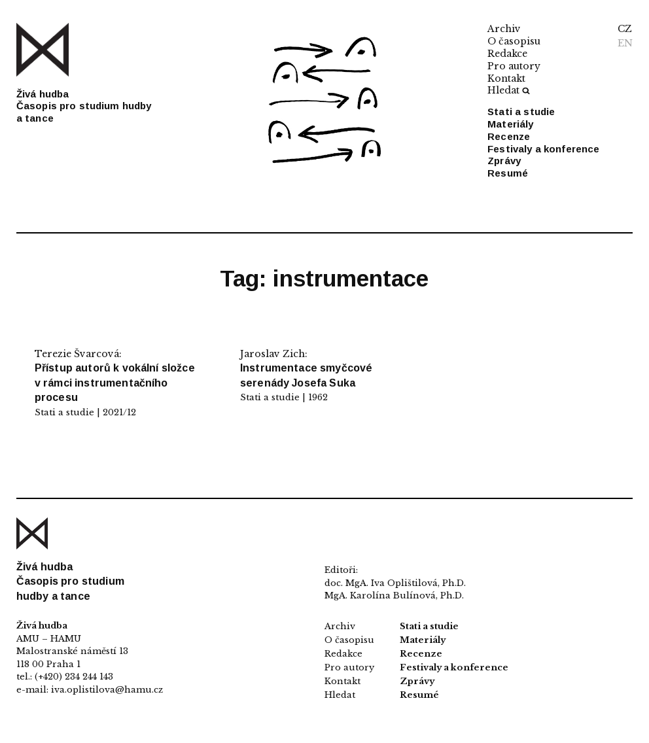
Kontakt (506, 78)
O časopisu (513, 41)
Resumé (507, 173)
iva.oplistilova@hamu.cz (107, 689)
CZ (625, 29)
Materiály (510, 124)
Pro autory (513, 66)
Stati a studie (521, 111)
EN (625, 43)
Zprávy (504, 160)
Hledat (508, 90)
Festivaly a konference (543, 148)
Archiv (504, 29)
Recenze (508, 136)
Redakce (507, 54)
